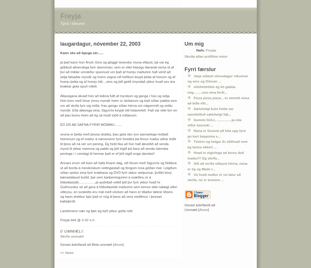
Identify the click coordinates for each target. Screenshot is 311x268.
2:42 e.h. (88, 220)
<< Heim (67, 253)
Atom (118, 244)
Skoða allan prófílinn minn (206, 56)
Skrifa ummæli (72, 236)
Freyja (70, 16)
